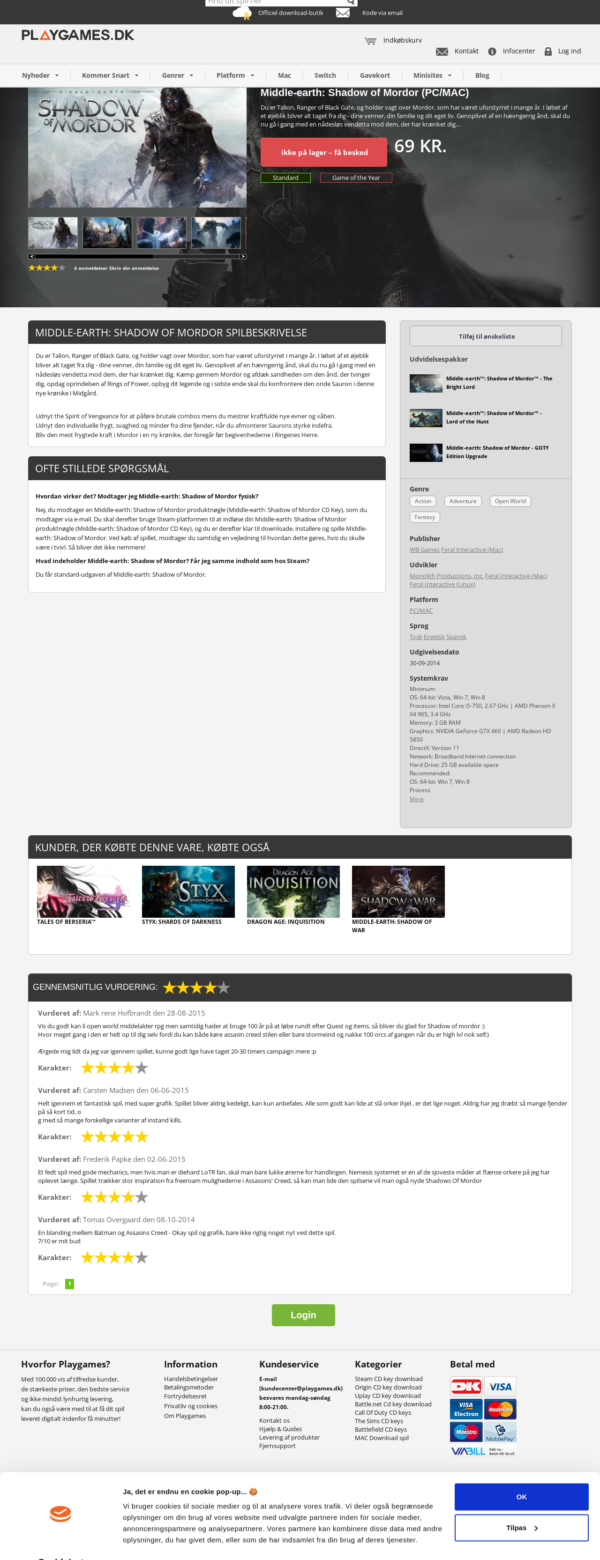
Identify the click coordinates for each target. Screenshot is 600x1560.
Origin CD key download (388, 1387)
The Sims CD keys (379, 1421)
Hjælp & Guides (280, 1429)
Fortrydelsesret (185, 1396)
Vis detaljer (142, 1541)
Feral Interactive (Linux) (442, 584)
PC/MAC (421, 610)
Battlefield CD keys (381, 1429)
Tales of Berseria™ (66, 922)
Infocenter (511, 50)
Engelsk (434, 636)
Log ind (563, 50)
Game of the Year (356, 177)
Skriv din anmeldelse (134, 268)
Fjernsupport (277, 1445)
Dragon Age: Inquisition (286, 922)
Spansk (456, 636)
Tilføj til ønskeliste (487, 336)
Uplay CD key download (388, 1395)
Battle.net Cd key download (393, 1404)
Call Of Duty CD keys (383, 1412)
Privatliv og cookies (191, 1406)
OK (522, 1473)
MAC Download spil (382, 1438)
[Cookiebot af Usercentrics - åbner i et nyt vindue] (61, 1542)
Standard (286, 177)
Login (303, 1315)
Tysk (416, 636)
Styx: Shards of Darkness (182, 922)
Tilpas (522, 1503)
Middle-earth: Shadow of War (392, 926)
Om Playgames (185, 1415)
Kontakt (457, 50)
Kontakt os (274, 1420)
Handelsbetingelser (191, 1378)
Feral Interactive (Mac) (472, 549)
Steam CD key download (389, 1378)
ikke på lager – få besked (324, 152)
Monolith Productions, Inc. (447, 576)
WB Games (425, 549)
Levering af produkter (289, 1437)
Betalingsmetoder (189, 1387)
